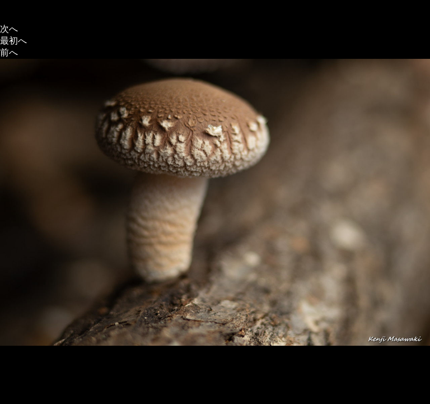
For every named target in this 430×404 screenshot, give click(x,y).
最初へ (13, 40)
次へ (9, 29)
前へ (9, 52)
